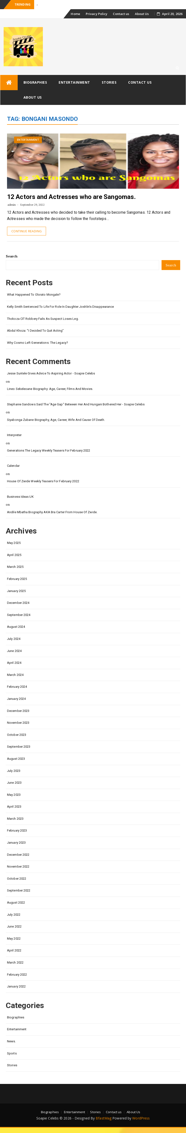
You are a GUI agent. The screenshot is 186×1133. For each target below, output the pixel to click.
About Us (142, 14)
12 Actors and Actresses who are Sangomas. (71, 196)
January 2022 (16, 986)
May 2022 (14, 938)
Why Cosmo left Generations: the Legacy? (37, 342)
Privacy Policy (96, 14)
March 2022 (15, 962)
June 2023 (14, 782)
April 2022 (14, 950)
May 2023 (14, 795)
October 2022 (16, 878)
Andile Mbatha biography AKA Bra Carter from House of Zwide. (52, 512)
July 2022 (13, 914)
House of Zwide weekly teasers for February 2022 (43, 481)
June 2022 (14, 926)
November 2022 (18, 866)
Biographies (35, 82)
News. (11, 1041)
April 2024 (14, 663)
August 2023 (16, 758)
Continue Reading (26, 231)
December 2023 (18, 711)
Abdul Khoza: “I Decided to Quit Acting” (35, 330)
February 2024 (17, 686)
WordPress (141, 1118)
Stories (109, 82)
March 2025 (15, 567)
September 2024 (18, 615)
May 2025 (14, 543)
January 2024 (16, 699)
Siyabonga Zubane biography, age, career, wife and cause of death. (56, 420)
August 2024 (16, 627)
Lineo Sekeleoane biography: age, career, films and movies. (50, 389)
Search (11, 256)
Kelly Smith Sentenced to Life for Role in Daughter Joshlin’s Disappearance (60, 306)
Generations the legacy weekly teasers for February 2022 (48, 450)
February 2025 (17, 579)
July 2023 (13, 771)
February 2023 (17, 830)
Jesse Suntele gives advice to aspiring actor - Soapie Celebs (51, 373)
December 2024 (18, 603)
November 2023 (18, 722)
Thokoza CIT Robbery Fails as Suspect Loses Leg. (43, 319)
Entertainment (74, 82)
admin (12, 204)
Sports (12, 1053)
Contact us (121, 14)
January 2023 (16, 842)
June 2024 (14, 651)
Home (75, 14)
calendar (13, 466)
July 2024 (13, 639)
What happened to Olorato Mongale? (34, 294)
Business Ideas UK (20, 496)
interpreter (14, 435)
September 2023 (18, 746)
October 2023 (16, 735)
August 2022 (16, 902)
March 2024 (15, 675)
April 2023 (14, 806)
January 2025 (16, 591)
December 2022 (18, 854)
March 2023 (15, 818)
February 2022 (17, 974)
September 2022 (18, 890)
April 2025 (14, 555)
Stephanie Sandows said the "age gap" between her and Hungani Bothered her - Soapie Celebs (76, 404)
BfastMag (103, 1118)
